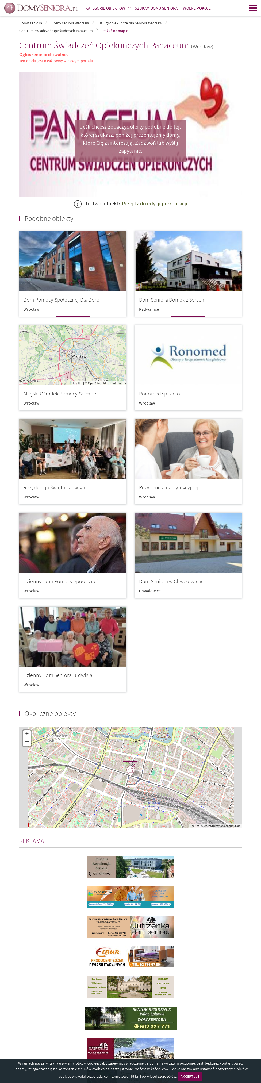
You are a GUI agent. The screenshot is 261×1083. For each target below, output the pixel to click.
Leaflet (77, 383)
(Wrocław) (202, 46)
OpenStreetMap (98, 383)
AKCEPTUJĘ (190, 1076)
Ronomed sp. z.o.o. (160, 393)
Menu (253, 8)
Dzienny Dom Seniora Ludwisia (58, 675)
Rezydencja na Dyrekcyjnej (168, 487)
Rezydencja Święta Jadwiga (54, 487)
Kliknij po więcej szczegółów (153, 1076)
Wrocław (31, 309)
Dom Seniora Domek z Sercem (172, 299)
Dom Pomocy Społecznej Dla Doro (61, 299)
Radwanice (149, 309)
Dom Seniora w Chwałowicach (172, 581)
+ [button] (27, 734)
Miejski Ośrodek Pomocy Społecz (60, 393)
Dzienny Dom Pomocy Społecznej (61, 581)
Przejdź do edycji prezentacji (154, 203)
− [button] (27, 742)
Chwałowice (150, 590)
